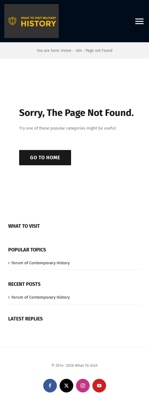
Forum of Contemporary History (40, 262)
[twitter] (66, 385)
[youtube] (99, 385)
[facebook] (50, 385)
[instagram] (83, 385)
